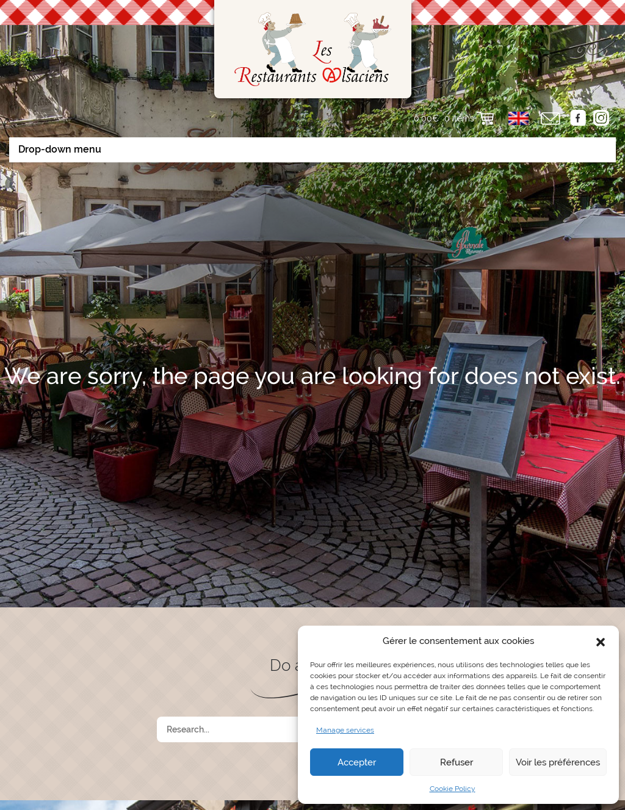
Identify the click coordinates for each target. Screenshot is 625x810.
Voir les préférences (558, 762)
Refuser (456, 762)
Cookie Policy (452, 788)
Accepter (357, 762)
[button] (600, 641)
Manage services (345, 730)
